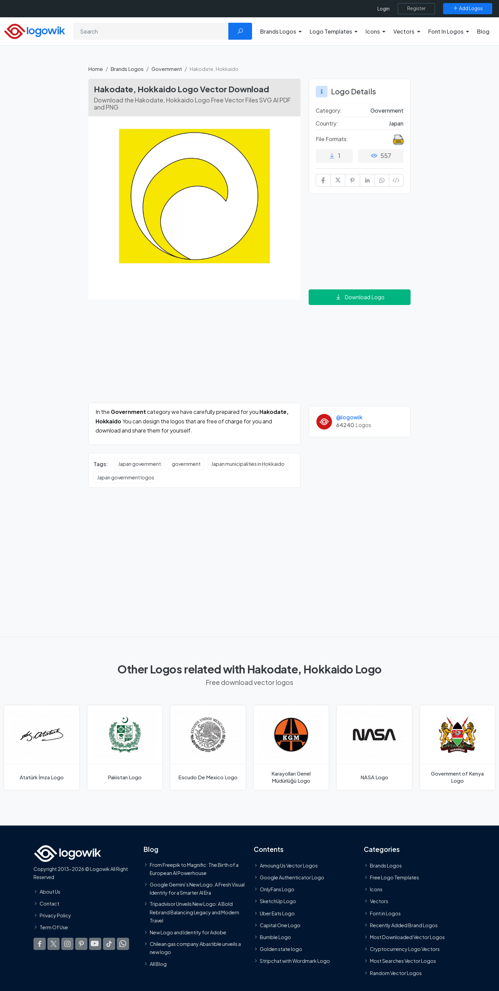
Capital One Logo (280, 925)
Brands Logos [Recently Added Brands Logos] (386, 865)
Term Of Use (54, 927)
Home (95, 68)
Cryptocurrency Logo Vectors (405, 949)
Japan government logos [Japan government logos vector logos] (125, 477)
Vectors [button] (403, 31)
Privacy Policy (55, 915)
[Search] (151, 31)
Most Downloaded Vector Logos (407, 937)
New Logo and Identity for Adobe (188, 932)
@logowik (349, 417)
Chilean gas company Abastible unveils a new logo (195, 947)
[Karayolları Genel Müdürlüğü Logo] (291, 747)
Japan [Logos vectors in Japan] (396, 123)
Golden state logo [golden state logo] (281, 949)
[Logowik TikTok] (109, 944)
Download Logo (359, 297)
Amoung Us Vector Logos (289, 865)
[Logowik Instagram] (67, 944)
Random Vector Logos (396, 973)
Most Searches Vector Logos (403, 961)
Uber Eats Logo (277, 913)
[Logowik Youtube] (95, 944)
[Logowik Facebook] (40, 944)
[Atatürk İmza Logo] (41, 747)
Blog (483, 31)
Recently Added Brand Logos (404, 925)
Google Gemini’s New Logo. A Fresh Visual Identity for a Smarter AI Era (197, 888)
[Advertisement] (194, 355)
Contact (49, 903)
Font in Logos (385, 913)
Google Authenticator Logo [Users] (292, 877)
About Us (50, 891)
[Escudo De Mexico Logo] (208, 747)
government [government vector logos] (186, 464)
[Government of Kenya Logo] (457, 747)
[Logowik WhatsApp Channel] (123, 944)
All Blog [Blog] (158, 964)
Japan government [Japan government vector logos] (139, 464)
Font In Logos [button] (445, 31)
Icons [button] (373, 31)
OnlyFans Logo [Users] (277, 889)
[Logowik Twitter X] (53, 944)
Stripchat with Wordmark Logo (295, 961)
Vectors (379, 901)
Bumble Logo (275, 937)
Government (166, 68)
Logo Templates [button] (331, 31)
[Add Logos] (467, 8)
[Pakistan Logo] (125, 747)
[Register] (416, 8)
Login (383, 9)
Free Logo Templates (394, 877)
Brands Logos (127, 68)
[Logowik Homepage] (34, 30)
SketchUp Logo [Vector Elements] (278, 901)
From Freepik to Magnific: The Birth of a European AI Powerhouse (194, 869)
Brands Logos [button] (278, 31)
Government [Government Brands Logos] (386, 110)
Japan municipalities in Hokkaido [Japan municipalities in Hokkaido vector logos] (248, 464)
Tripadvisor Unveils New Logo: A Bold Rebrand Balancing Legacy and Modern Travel (194, 912)
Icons (376, 889)
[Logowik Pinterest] (81, 944)
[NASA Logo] (374, 747)
